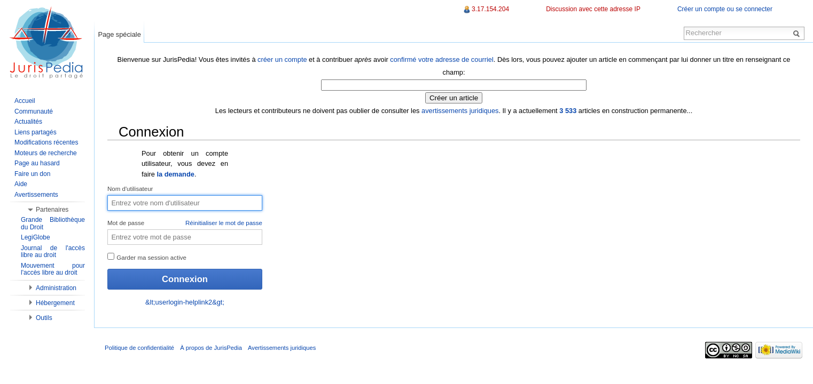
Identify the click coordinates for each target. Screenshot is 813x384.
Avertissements (36, 194)
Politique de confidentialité (139, 348)
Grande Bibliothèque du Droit (53, 223)
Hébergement (55, 303)
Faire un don (32, 174)
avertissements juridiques (459, 111)
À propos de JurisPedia (211, 348)
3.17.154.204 (490, 9)
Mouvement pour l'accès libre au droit (53, 269)
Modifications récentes (46, 142)
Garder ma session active (146, 257)
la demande (175, 174)
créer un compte (282, 59)
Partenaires (52, 209)
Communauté (33, 111)
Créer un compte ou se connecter (724, 9)
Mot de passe (184, 223)
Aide (20, 184)
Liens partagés (35, 132)
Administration (56, 288)
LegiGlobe (35, 237)
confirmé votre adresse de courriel (441, 59)
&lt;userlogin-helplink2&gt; (184, 302)
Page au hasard (37, 163)
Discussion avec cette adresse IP (593, 9)
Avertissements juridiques (282, 348)
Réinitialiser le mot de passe (223, 223)
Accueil (24, 101)
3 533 (567, 111)
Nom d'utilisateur (130, 189)
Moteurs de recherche (45, 153)
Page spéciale (119, 34)
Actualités (28, 121)
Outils (44, 318)
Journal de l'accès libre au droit (53, 251)
